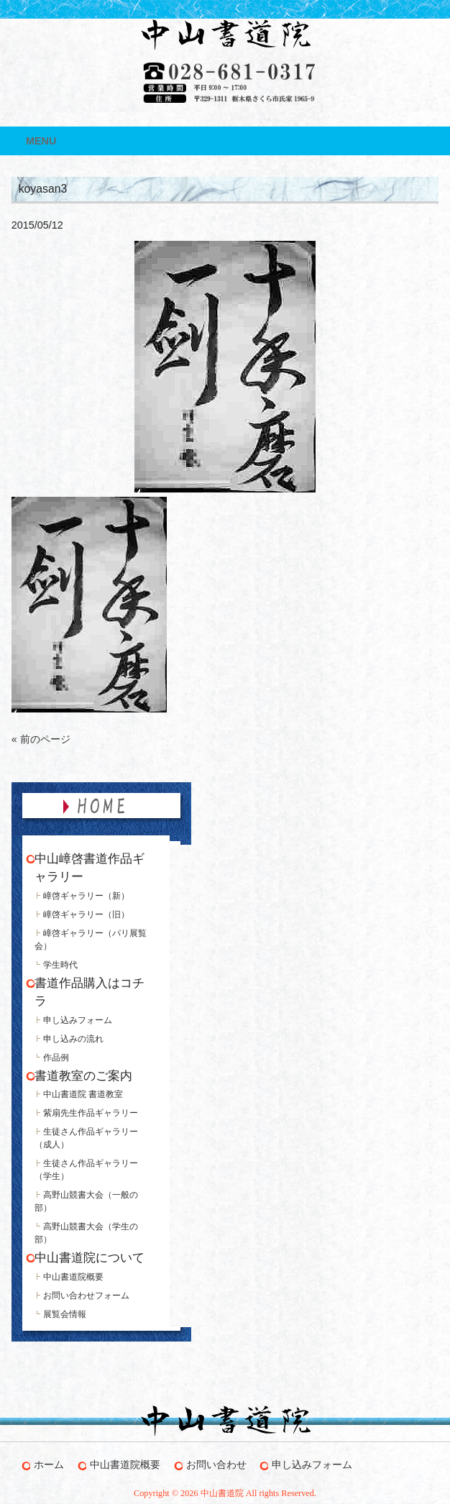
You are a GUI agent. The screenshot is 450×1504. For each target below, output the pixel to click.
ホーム (49, 1464)
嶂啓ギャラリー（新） (86, 896)
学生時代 (60, 965)
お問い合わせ (216, 1464)
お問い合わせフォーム (86, 1295)
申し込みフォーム (77, 1020)
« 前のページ (41, 739)
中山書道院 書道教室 (83, 1094)
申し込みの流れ (73, 1039)
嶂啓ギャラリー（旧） (86, 914)
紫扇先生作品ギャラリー (90, 1113)
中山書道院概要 (73, 1277)
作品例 (56, 1058)
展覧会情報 (64, 1314)
